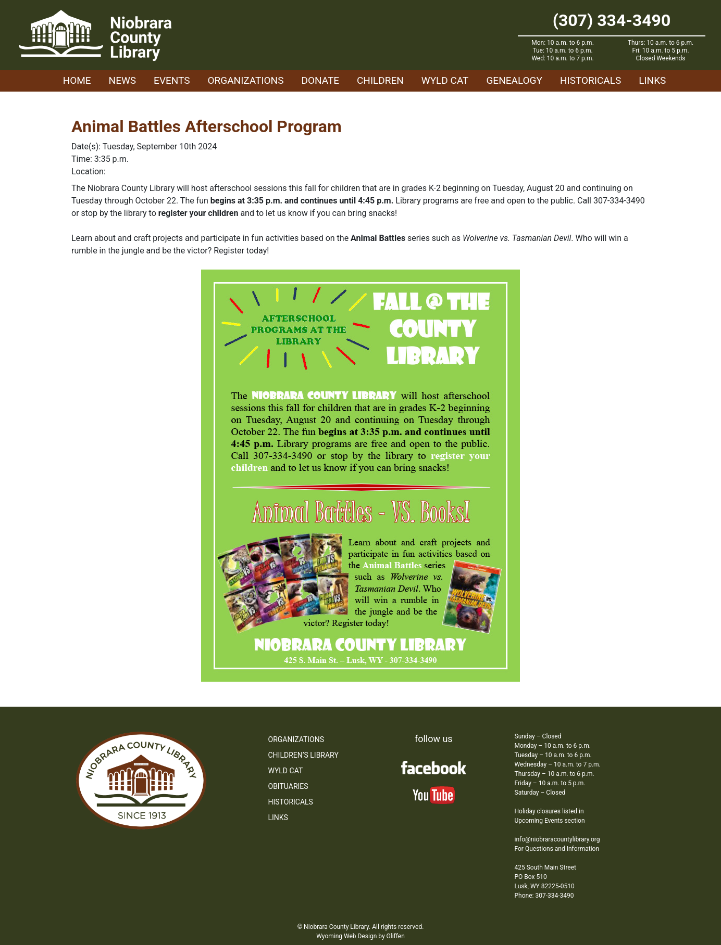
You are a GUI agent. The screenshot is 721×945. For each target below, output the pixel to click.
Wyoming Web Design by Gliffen (360, 936)
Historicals (590, 80)
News (122, 80)
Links (652, 80)
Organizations (246, 80)
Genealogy (514, 80)
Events (172, 80)
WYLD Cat (445, 80)
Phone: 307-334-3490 (544, 895)
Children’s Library (303, 755)
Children (380, 80)
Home (77, 80)
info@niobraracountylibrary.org (557, 839)
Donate (320, 80)
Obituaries (288, 786)
